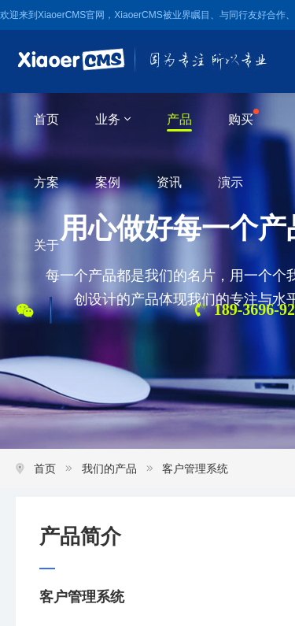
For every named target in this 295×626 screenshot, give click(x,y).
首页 (46, 119)
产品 (179, 119)
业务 (113, 119)
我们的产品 (109, 468)
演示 (230, 182)
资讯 (169, 182)
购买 (240, 119)
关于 (46, 245)
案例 (107, 182)
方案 (46, 182)
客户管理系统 (195, 468)
